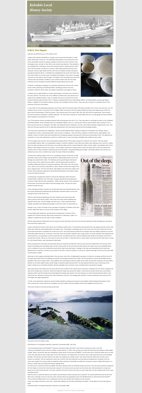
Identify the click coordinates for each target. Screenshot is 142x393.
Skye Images (80, 390)
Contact (105, 46)
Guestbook (93, 46)
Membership (61, 46)
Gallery (83, 46)
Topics (73, 46)
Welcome (33, 46)
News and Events (48, 46)
